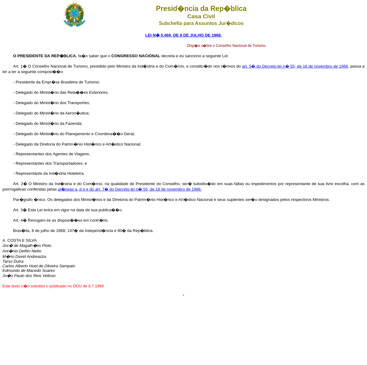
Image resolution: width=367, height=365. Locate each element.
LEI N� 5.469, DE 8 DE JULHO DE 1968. (183, 35)
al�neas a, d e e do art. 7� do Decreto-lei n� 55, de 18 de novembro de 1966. (130, 189)
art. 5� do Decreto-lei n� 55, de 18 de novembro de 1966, (295, 66)
